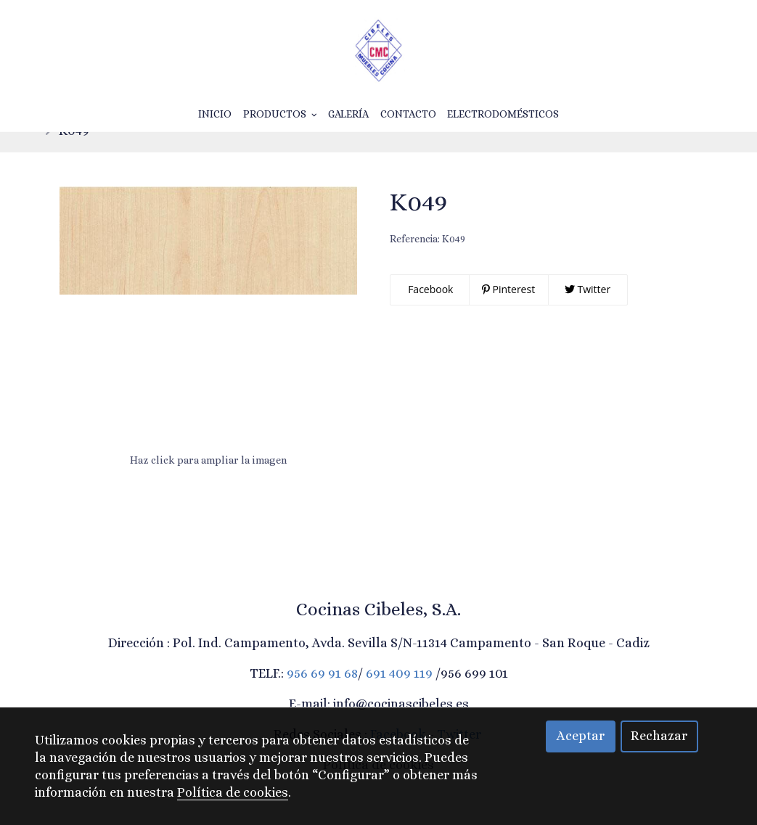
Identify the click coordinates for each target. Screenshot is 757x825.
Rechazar (659, 735)
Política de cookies (232, 792)
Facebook (430, 312)
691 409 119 (399, 696)
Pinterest (508, 312)
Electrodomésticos (503, 114)
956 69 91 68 (322, 696)
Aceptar (581, 735)
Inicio (215, 114)
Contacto (408, 114)
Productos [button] (280, 114)
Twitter (587, 312)
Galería (348, 114)
